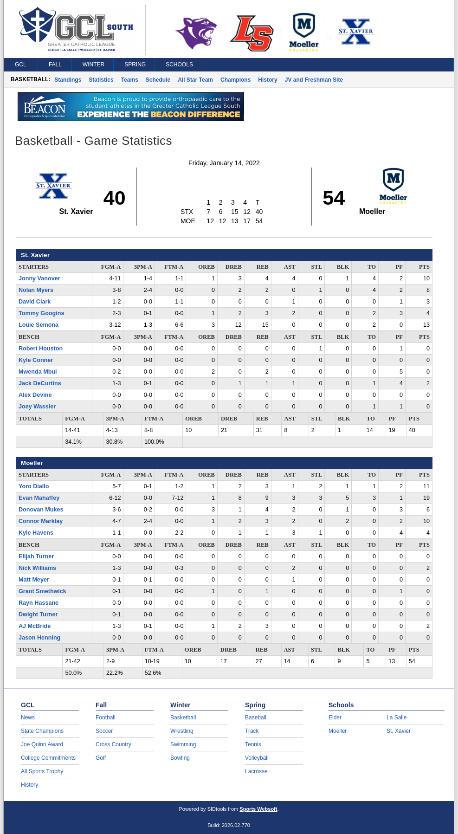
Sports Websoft (258, 809)
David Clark (35, 301)
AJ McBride (35, 626)
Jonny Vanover (39, 278)
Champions (235, 80)
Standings (67, 80)
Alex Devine (35, 395)
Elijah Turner (36, 556)
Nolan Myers (36, 290)
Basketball (183, 717)
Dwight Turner (38, 614)
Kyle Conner (36, 360)
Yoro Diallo (34, 486)
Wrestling (182, 731)
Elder (335, 717)
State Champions (42, 731)
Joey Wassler (37, 406)
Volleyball (257, 758)
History (267, 80)
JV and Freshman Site (314, 80)
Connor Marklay (41, 521)
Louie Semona (38, 325)
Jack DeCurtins (40, 383)
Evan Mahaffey (39, 498)
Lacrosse (256, 771)
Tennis (253, 744)
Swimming (183, 744)
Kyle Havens (36, 533)
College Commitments (48, 758)
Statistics (101, 80)
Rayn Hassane (38, 603)
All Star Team (195, 80)
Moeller (338, 731)
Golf (101, 758)
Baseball (255, 717)
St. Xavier (399, 731)
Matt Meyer (34, 579)
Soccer (104, 731)
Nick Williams (37, 568)
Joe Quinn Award (42, 744)
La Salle (396, 717)
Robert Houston (41, 348)
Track (252, 731)
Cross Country (113, 744)
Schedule (158, 80)
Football (106, 717)
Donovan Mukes (41, 509)
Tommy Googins (41, 313)
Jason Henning (39, 637)
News (28, 717)
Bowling (180, 758)
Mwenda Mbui (38, 372)
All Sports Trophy (42, 771)
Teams (129, 80)
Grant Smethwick (42, 591)
